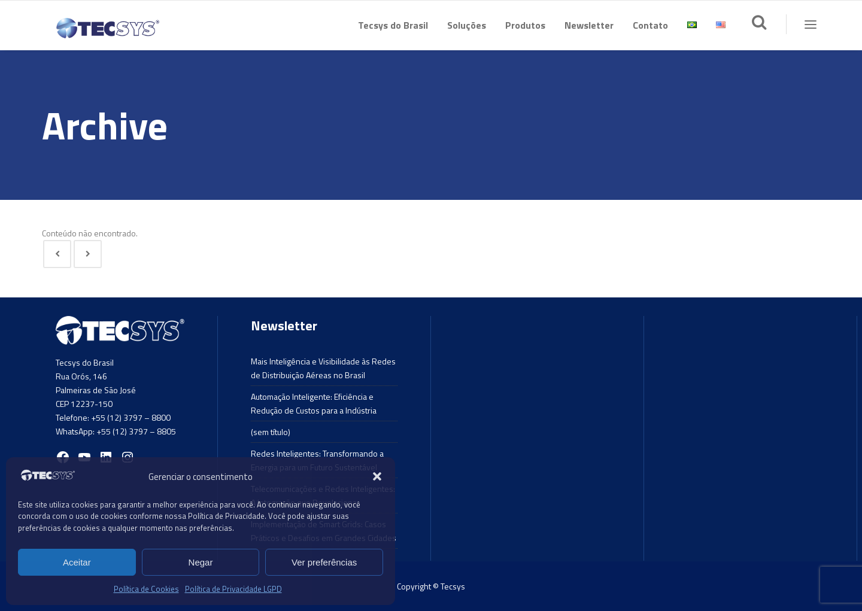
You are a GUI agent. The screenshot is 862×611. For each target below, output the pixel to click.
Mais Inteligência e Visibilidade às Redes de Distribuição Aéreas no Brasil (323, 368)
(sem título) (270, 431)
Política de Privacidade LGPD (233, 589)
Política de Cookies (146, 589)
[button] (377, 476)
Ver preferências (324, 562)
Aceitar (77, 562)
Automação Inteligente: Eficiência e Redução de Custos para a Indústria (314, 403)
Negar (201, 562)
